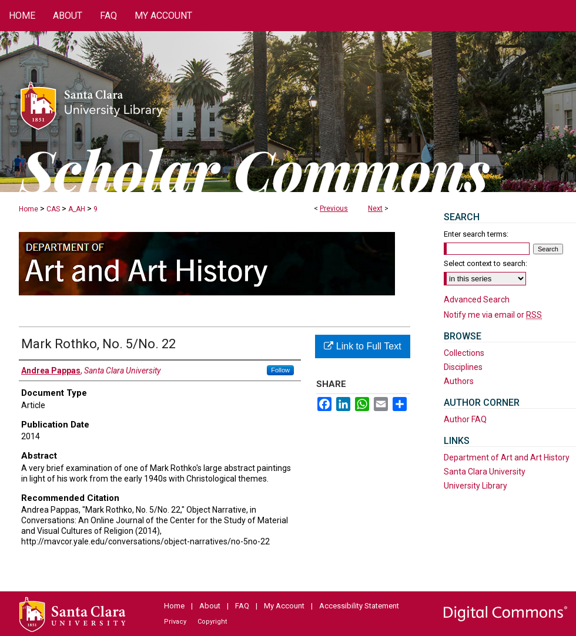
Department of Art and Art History (507, 457)
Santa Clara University (484, 471)
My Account (284, 605)
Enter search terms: (476, 234)
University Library (475, 485)
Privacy (175, 621)
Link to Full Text (362, 346)
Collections (464, 353)
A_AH (76, 209)
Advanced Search (477, 299)
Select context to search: (485, 263)
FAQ (242, 605)
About (209, 605)
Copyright (212, 621)
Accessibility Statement (359, 605)
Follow (280, 369)
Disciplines (463, 367)
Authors (459, 381)
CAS (53, 209)
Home (28, 209)
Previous (334, 208)
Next (375, 208)
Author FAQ (465, 419)
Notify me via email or (493, 314)
